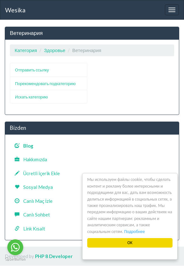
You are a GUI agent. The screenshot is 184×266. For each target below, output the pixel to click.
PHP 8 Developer (54, 256)
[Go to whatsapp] (15, 247)
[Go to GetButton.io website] (15, 259)
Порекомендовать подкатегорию (45, 83)
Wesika (15, 10)
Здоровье (54, 50)
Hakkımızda (31, 159)
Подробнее (134, 231)
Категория (26, 50)
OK (129, 242)
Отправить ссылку (32, 69)
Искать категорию (31, 96)
